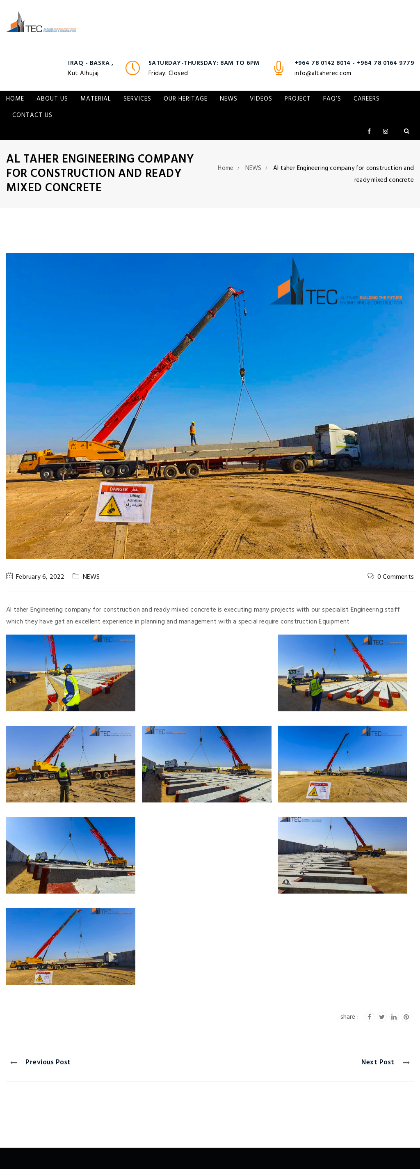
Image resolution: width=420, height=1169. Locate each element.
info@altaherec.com (323, 73)
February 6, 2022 (40, 577)
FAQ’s (332, 99)
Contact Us (32, 115)
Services (137, 99)
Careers (367, 99)
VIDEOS (261, 99)
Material (95, 99)
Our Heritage (186, 99)
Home (15, 99)
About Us (52, 99)
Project (298, 99)
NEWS (228, 99)
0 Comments (395, 577)
